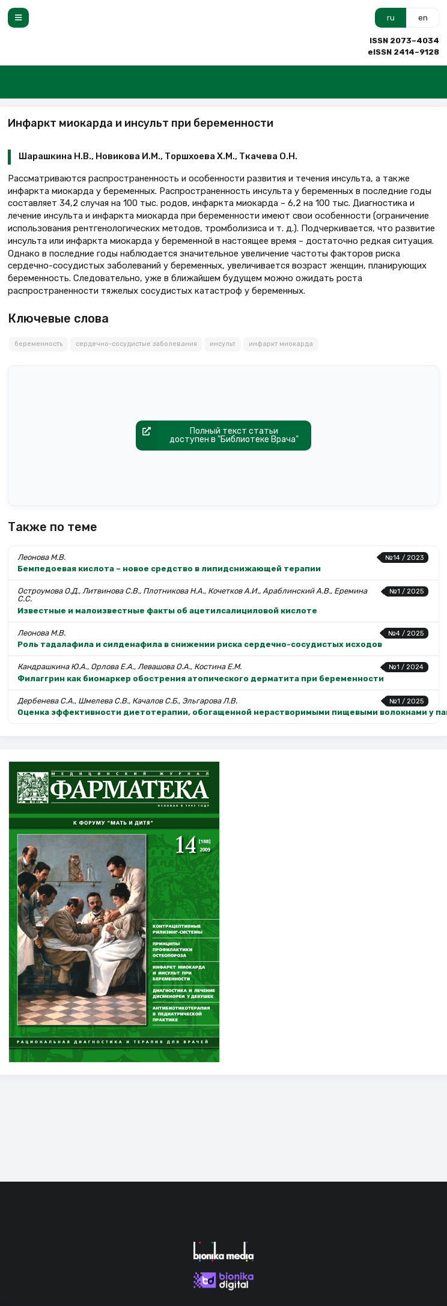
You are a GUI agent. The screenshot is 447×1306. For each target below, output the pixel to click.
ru (391, 17)
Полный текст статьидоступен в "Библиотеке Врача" (217, 436)
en (423, 17)
